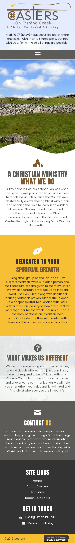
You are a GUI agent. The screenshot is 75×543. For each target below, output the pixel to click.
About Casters (38, 486)
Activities (37, 492)
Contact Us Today (40, 523)
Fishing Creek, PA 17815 (40, 517)
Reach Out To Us (37, 498)
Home (37, 480)
